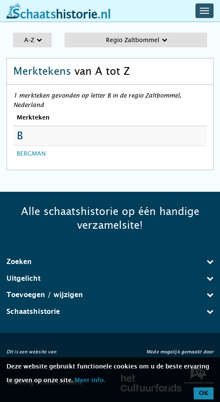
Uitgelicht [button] (110, 278)
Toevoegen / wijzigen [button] (110, 294)
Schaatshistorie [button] (110, 311)
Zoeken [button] (110, 261)
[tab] (110, 262)
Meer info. (89, 380)
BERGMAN (31, 153)
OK (203, 393)
